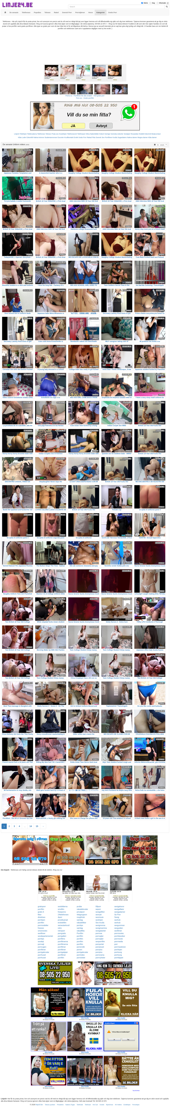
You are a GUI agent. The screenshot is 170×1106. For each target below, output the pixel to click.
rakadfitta (81, 931)
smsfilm (61, 909)
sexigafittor (100, 912)
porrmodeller (43, 925)
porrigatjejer (63, 952)
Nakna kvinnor (39, 137)
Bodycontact (156, 134)
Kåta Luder (22, 137)
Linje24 (16, 134)
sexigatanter (101, 931)
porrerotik (81, 947)
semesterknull (64, 925)
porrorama (100, 955)
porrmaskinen (120, 947)
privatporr (81, 912)
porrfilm (41, 909)
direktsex (41, 917)
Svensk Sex (100, 137)
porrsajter (100, 936)
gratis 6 (41, 912)
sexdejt (41, 942)
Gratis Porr (82, 137)
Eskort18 (148, 134)
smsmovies (42, 931)
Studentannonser (51, 137)
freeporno (62, 912)
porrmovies (119, 933)
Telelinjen (23, 134)
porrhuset (42, 955)
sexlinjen (99, 920)
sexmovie (100, 917)
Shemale (162, 3)
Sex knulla (100, 923)
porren (79, 950)
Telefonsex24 (72, 134)
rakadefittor (81, 923)
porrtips (80, 925)
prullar (79, 906)
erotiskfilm (62, 923)
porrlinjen (118, 950)
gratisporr (42, 906)
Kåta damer (152, 137)
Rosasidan (134, 134)
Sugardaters (122, 137)
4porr (60, 917)
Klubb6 (141, 134)
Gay (153, 3)
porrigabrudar (43, 952)
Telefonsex (41, 134)
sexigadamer (119, 912)
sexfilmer (118, 931)
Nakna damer (132, 137)
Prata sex (55, 134)
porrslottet (81, 958)
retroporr (61, 931)
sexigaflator (119, 909)
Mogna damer (143, 137)
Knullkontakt (68, 137)
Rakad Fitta (91, 137)
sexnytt (99, 915)
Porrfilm (80, 933)
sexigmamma (101, 928)
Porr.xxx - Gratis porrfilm (85, 98)
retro (60, 928)
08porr (98, 906)
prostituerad (63, 920)
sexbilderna (63, 906)
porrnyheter (100, 958)
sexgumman (119, 925)
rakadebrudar (82, 909)
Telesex (48, 134)
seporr (98, 909)
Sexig (116, 917)
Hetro (146, 3)
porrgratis (62, 933)
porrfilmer (62, 947)
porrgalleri (62, 936)
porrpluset (100, 947)
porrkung (118, 952)
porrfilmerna (63, 942)
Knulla (115, 137)
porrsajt (41, 944)
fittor (39, 915)
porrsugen (42, 947)
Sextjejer (127, 134)
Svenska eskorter (117, 134)
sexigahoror (119, 906)
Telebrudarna (32, 134)
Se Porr (117, 915)
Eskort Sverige (104, 134)
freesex (41, 928)
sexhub (117, 920)
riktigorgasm (82, 915)
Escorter (61, 137)
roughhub (81, 917)
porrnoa (99, 933)
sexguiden (118, 928)
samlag (80, 920)
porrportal (100, 944)
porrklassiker (119, 936)
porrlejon (41, 920)
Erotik (76, 137)
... (25, 826)
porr (116, 944)
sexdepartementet (45, 936)
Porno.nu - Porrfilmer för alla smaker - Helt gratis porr (85, 96)
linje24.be (39, 1105)
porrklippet (118, 958)
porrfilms (61, 939)
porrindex (81, 955)
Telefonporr (81, 134)
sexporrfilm (100, 942)
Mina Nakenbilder (92, 134)
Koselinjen (63, 134)
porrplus (99, 950)
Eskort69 (30, 137)
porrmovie (118, 939)
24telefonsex (63, 915)
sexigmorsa (100, 925)
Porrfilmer (108, 137)
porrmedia (118, 942)
